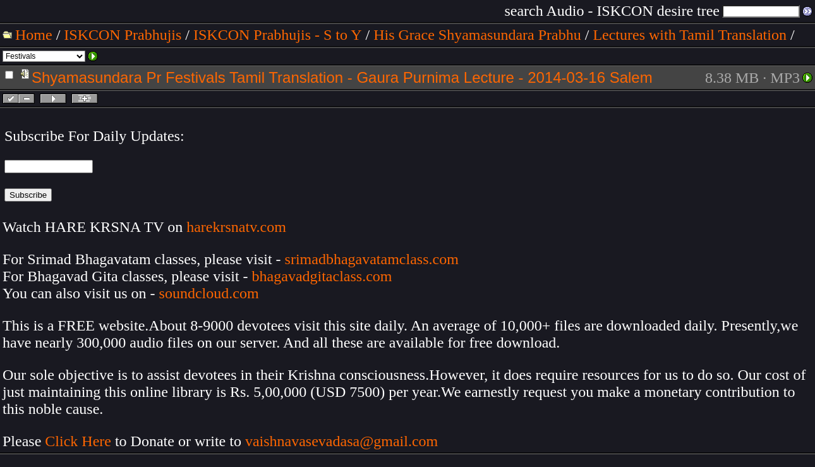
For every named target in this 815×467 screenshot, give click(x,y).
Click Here (78, 441)
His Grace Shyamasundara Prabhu (477, 35)
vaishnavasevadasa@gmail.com (343, 441)
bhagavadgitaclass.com (322, 276)
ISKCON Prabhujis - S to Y (277, 35)
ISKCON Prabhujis (122, 35)
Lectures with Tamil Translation (690, 35)
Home (33, 35)
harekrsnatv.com (236, 227)
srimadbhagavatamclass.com (372, 259)
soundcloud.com (209, 293)
